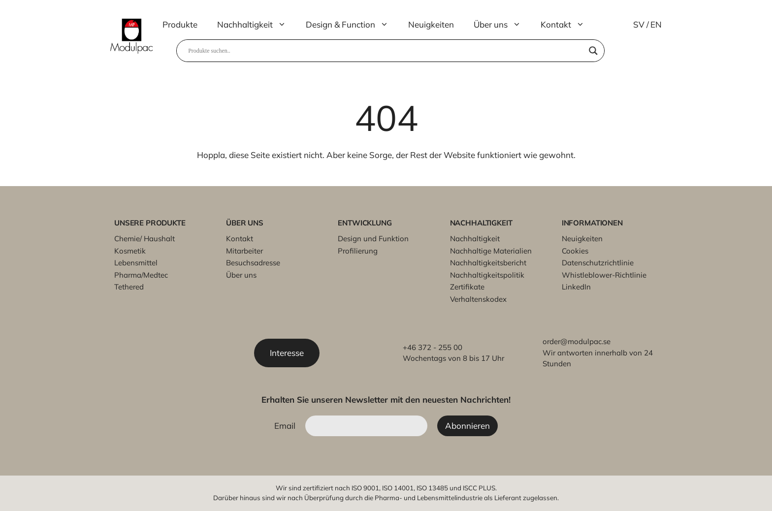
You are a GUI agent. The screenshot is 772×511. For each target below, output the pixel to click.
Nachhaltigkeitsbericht (488, 262)
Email (284, 425)
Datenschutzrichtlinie (598, 262)
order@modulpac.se (577, 341)
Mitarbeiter (244, 251)
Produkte (179, 24)
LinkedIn (576, 286)
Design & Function (352, 24)
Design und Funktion (373, 238)
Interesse (287, 353)
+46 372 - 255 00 (432, 347)
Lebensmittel (136, 262)
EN (656, 24)
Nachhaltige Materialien (491, 251)
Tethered (129, 286)
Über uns (502, 24)
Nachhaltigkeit (256, 24)
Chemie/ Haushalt (144, 238)
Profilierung (358, 251)
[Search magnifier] (593, 51)
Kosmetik (130, 251)
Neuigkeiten (431, 24)
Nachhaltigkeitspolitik (487, 275)
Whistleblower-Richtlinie (604, 275)
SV (638, 24)
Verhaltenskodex (478, 299)
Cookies (575, 251)
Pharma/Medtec (141, 275)
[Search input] (386, 51)
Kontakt (567, 24)
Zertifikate (467, 286)
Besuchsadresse (253, 262)
